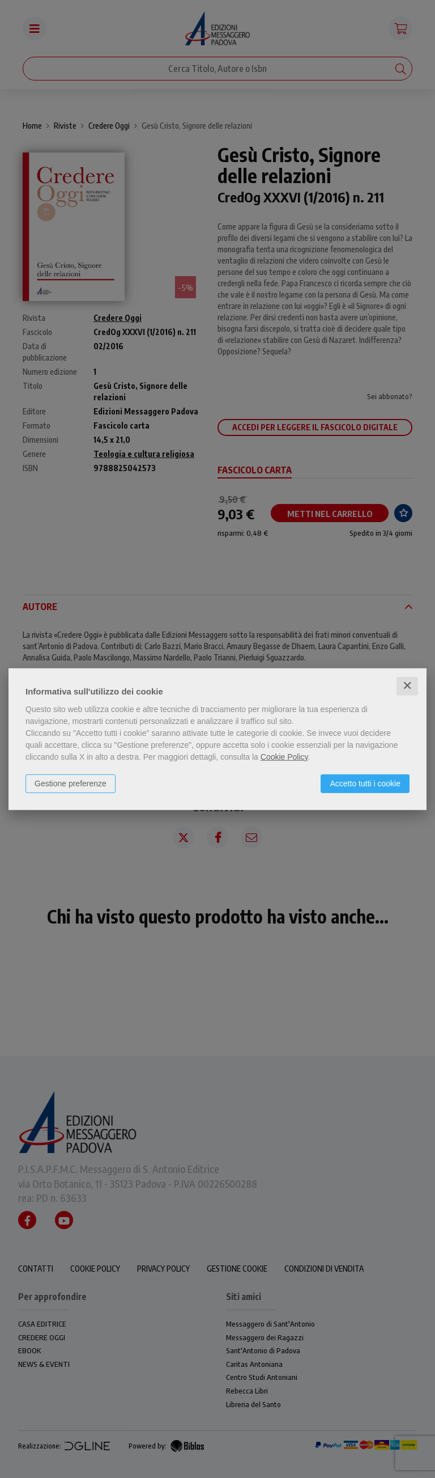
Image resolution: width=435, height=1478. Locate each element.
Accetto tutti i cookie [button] (365, 783)
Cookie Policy (284, 756)
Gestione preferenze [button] (70, 783)
